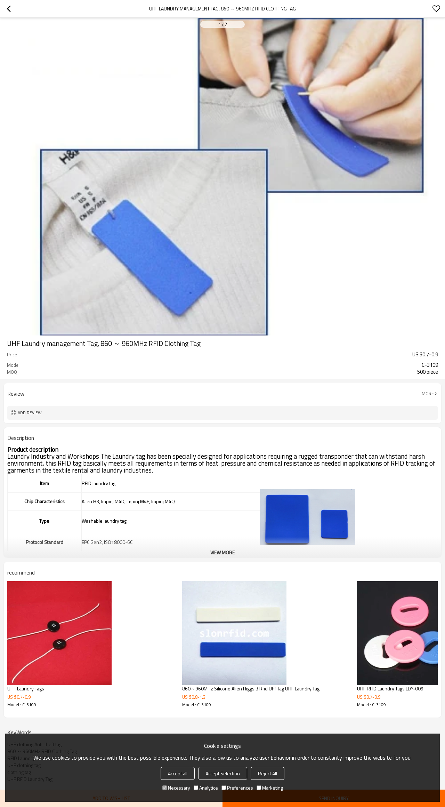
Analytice (206, 787)
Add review (30, 412)
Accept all (177, 773)
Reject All (267, 773)
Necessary (176, 787)
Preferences (237, 787)
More (428, 393)
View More (222, 552)
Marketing (270, 787)
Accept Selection (222, 773)
